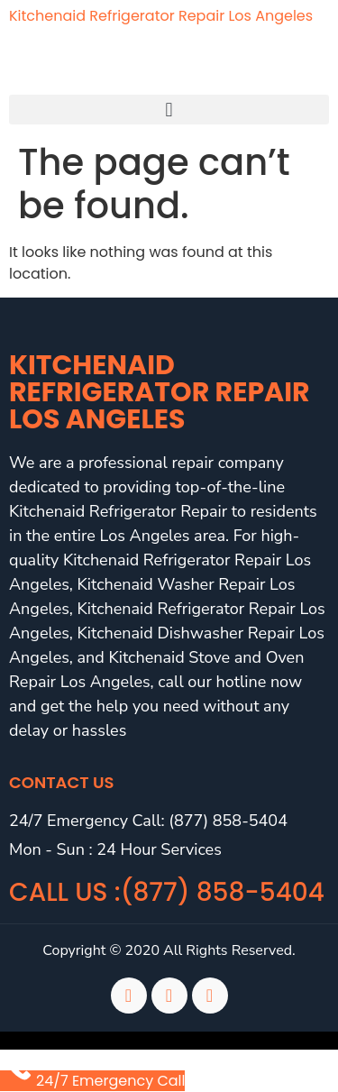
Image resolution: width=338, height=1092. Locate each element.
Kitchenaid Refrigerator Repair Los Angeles (161, 15)
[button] (169, 109)
